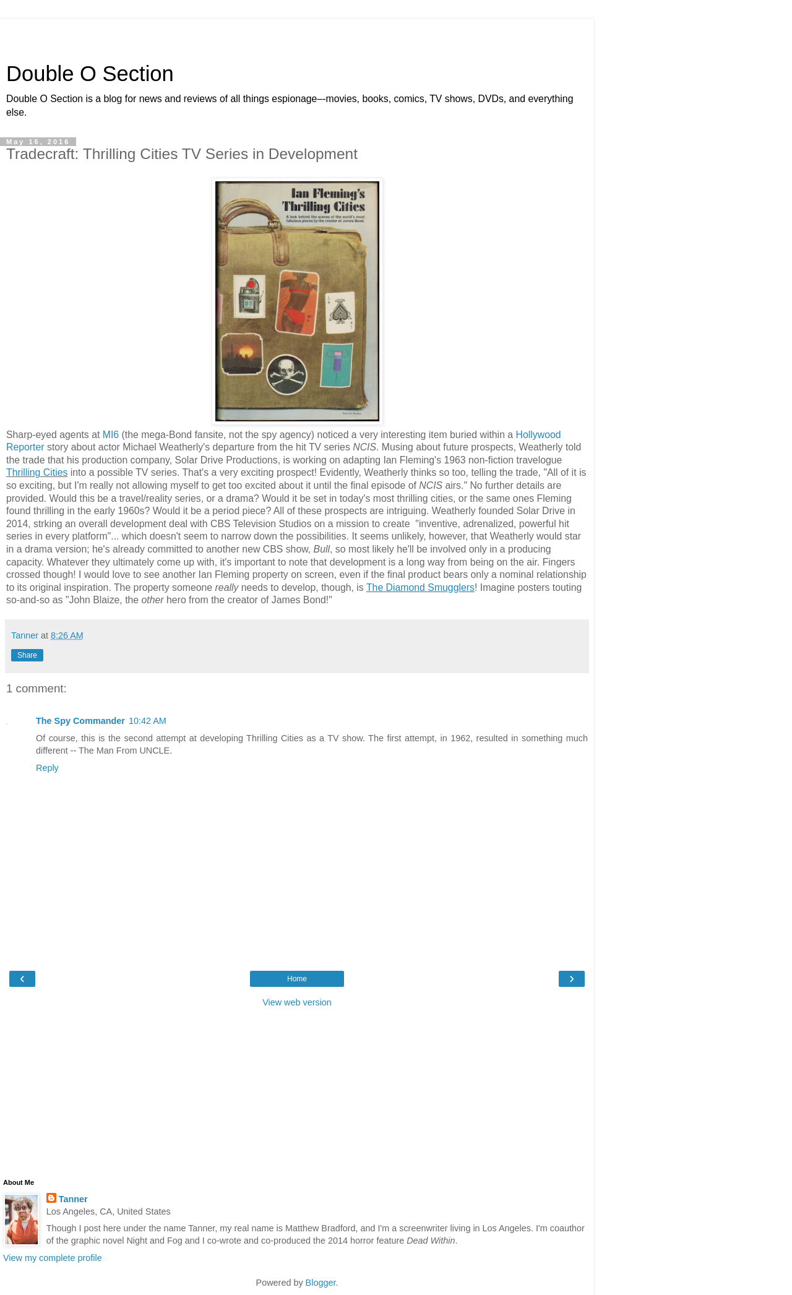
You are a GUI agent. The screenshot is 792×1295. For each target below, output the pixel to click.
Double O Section (90, 73)
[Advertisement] (297, 34)
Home (297, 978)
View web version (297, 1002)
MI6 (111, 434)
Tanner (73, 1199)
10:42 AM (147, 721)
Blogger (321, 1283)
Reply (47, 768)
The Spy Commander (80, 721)
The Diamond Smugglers (420, 587)
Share (27, 655)
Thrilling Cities (36, 472)
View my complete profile (52, 1258)
